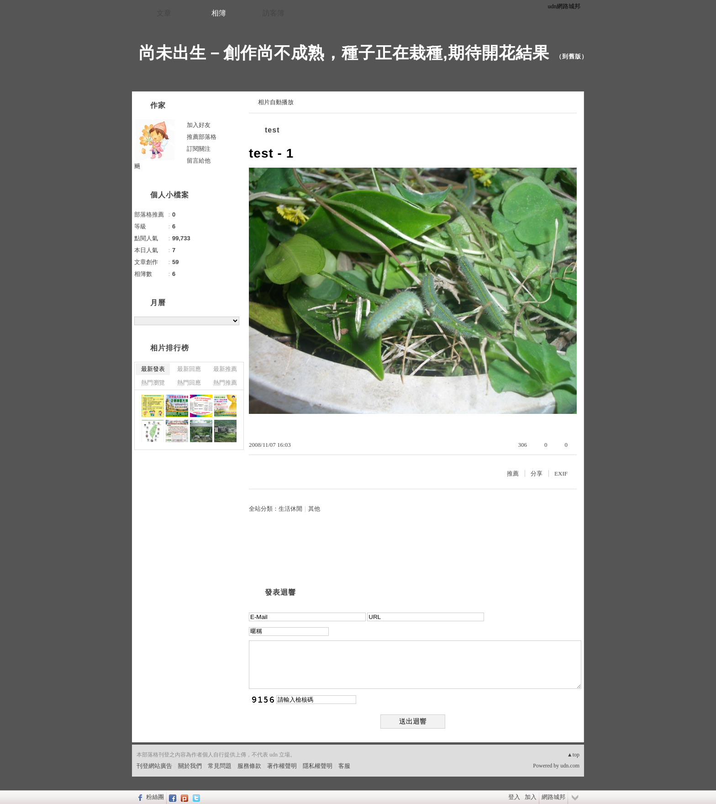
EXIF (561, 473)
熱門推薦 (225, 382)
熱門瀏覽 (153, 382)
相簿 (218, 13)
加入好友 (199, 125)
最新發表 (153, 368)
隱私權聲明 (317, 765)
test (272, 130)
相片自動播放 (276, 102)
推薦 (513, 473)
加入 (531, 796)
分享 (536, 473)
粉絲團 (155, 796)
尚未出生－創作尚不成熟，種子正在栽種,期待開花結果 (344, 52)
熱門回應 (189, 382)
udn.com (569, 765)
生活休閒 (290, 508)
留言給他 (199, 160)
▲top (573, 754)
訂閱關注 (199, 148)
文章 (164, 13)
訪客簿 (273, 13)
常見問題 (220, 765)
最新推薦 (225, 368)
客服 (344, 765)
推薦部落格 (201, 136)
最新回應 (189, 368)
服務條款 (249, 765)
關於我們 (190, 765)
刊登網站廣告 (154, 765)
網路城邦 (553, 796)
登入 (514, 796)
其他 (314, 508)
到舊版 (571, 56)
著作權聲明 (282, 765)
